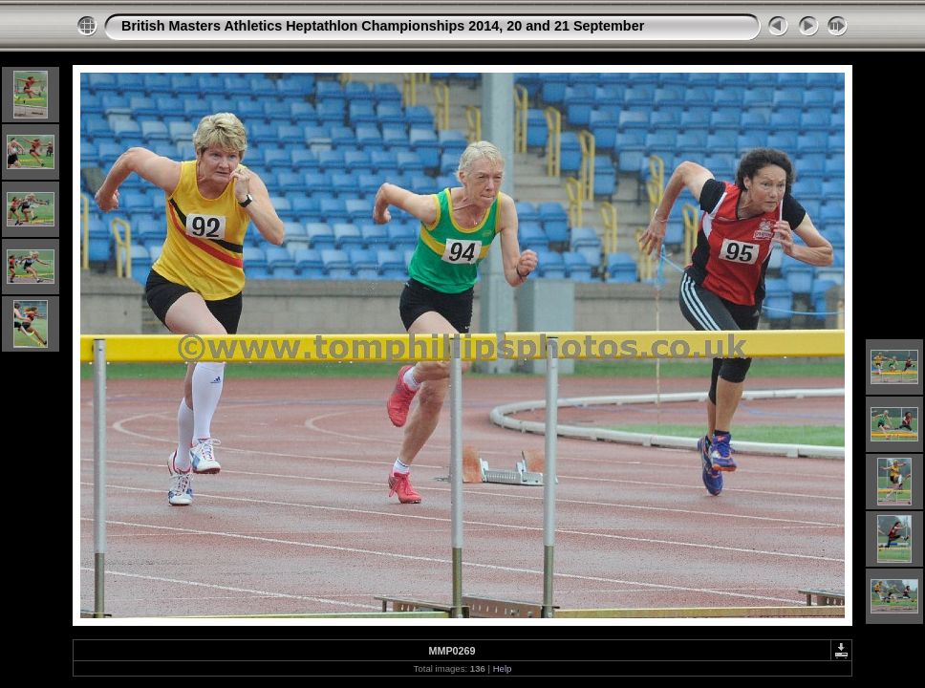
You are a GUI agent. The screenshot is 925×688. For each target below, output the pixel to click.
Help (502, 668)
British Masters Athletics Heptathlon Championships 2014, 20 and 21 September (382, 25)
